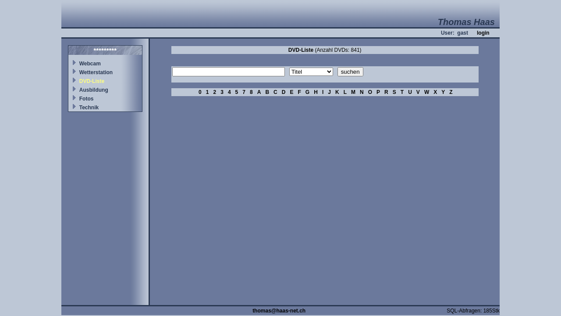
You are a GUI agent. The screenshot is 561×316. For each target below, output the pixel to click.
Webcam (90, 64)
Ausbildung (93, 90)
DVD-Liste (91, 81)
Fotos (86, 99)
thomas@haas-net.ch (278, 311)
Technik (89, 107)
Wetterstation (96, 72)
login (483, 33)
